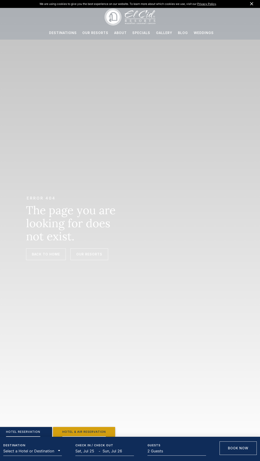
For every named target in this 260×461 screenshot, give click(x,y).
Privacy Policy (206, 4)
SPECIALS (141, 34)
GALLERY (164, 34)
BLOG (183, 34)
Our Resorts (89, 254)
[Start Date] (87, 451)
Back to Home (46, 254)
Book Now (238, 448)
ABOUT (120, 34)
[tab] (84, 432)
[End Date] (114, 451)
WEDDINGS (204, 34)
